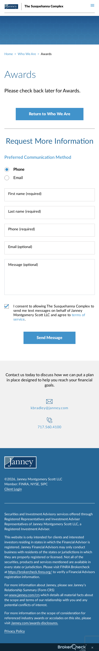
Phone (19, 169)
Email (18, 178)
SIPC (44, 484)
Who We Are (27, 54)
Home (8, 54)
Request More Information (49, 141)
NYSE (34, 484)
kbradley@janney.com (49, 408)
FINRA (24, 484)
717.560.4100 (49, 427)
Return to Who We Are (49, 114)
